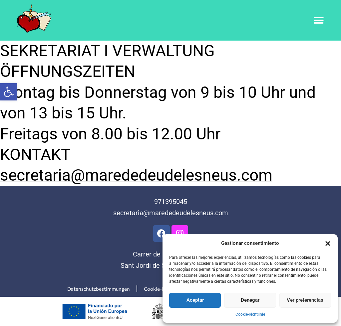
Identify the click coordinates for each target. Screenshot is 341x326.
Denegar (250, 300)
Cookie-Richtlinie (250, 314)
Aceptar (195, 300)
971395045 (170, 202)
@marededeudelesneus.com (185, 213)
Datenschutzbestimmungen (98, 289)
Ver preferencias (305, 300)
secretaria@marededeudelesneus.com (136, 175)
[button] (8, 91)
